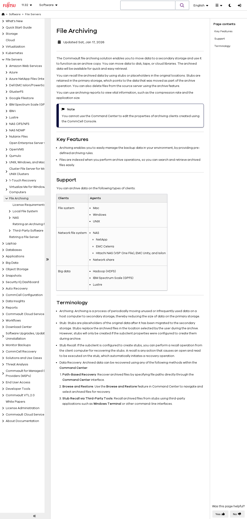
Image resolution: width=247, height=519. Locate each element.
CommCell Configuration (24, 295)
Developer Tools (18, 389)
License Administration (22, 408)
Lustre (13, 117)
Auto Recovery (17, 289)
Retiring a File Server (24, 237)
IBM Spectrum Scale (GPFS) (29, 105)
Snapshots (14, 276)
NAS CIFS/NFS (19, 124)
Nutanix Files (18, 137)
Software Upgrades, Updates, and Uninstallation (30, 336)
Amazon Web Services (25, 66)
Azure (13, 72)
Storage (12, 34)
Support (219, 38)
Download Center (19, 327)
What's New (14, 21)
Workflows (13, 320)
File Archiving (18, 198)
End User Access (18, 382)
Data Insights (15, 301)
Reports (12, 308)
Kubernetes (14, 53)
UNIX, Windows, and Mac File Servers (35, 162)
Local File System (25, 211)
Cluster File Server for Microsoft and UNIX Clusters (35, 171)
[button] (182, 5)
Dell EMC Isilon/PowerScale (29, 85)
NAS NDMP (17, 130)
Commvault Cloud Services (26, 314)
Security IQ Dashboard (22, 282)
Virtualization (15, 47)
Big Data (12, 263)
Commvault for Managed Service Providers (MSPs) (30, 373)
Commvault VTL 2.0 (20, 395)
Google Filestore (21, 98)
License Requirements (29, 205)
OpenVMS (16, 149)
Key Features (223, 31)
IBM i (12, 111)
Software (15, 14)
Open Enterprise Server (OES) (31, 143)
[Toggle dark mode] (230, 5)
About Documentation (22, 421)
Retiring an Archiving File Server (36, 224)
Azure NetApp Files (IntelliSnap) (32, 79)
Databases (14, 250)
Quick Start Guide (19, 28)
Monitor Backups (18, 345)
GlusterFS (16, 92)
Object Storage (17, 269)
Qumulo (15, 156)
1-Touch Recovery (22, 180)
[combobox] (148, 5)
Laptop (11, 243)
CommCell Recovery (21, 352)
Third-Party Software (28, 231)
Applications (15, 256)
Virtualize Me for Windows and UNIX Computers (35, 189)
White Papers (15, 402)
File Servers (14, 59)
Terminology (222, 46)
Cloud (10, 40)
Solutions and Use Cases (24, 358)
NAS (16, 218)
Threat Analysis (17, 364)
